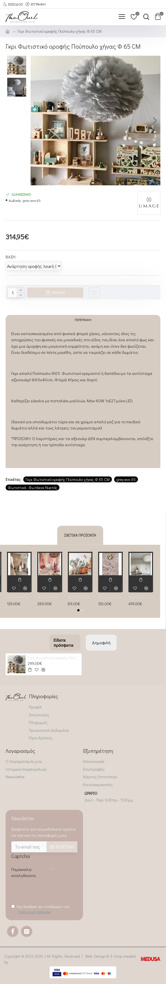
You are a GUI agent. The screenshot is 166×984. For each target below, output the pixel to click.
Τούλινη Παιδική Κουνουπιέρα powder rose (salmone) (110, 596)
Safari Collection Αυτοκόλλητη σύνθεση (80, 596)
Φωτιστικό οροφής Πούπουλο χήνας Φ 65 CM (49, 596)
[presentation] (53, 890)
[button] (154, 120)
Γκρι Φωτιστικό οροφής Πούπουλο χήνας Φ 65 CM (68, 483)
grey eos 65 (126, 483)
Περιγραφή (83, 321)
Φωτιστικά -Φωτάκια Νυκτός (32, 491)
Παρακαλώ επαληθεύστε (23, 871)
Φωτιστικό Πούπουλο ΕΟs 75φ (140, 596)
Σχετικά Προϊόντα (80, 534)
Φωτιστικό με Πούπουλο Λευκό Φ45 (19, 596)
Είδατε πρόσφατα (63, 641)
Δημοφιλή (101, 641)
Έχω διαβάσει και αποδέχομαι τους (40, 909)
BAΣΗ (10, 257)
